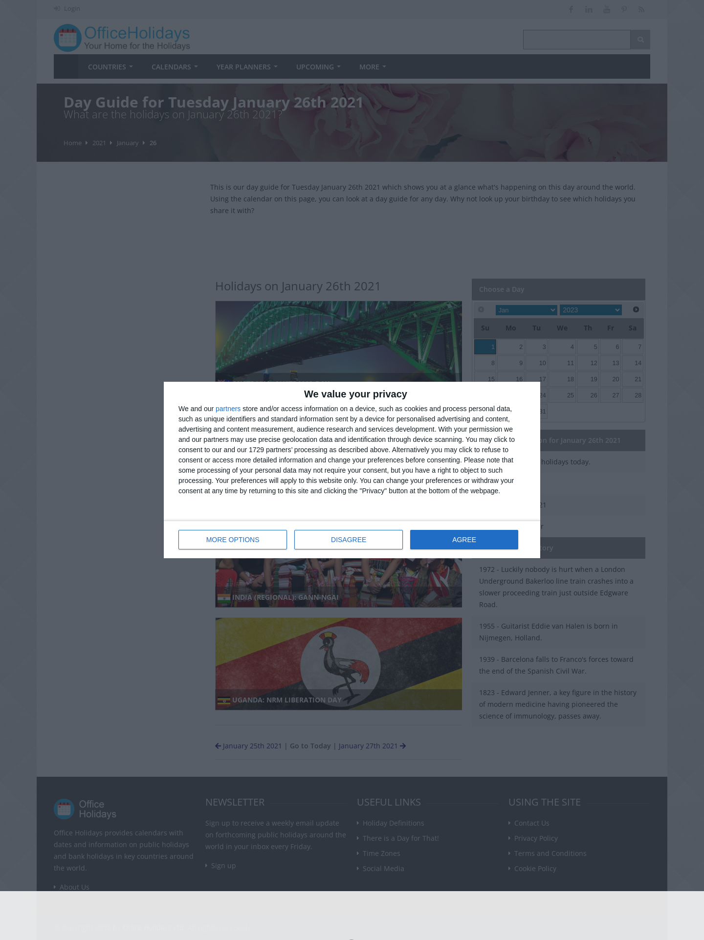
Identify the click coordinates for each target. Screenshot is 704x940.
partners (228, 408)
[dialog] (352, 470)
